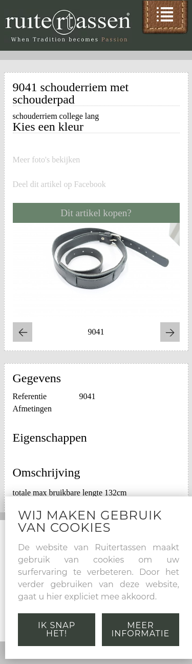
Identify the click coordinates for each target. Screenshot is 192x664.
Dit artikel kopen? (96, 213)
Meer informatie (141, 629)
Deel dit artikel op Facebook (59, 184)
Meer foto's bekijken (46, 160)
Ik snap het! (56, 629)
